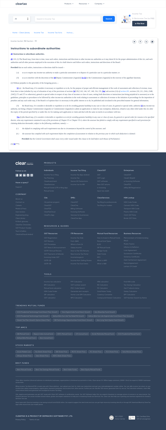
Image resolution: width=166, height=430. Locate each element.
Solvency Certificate (131, 257)
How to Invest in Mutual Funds (108, 238)
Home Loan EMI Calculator (81, 294)
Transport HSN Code (131, 208)
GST (98, 175)
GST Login (101, 178)
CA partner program (51, 202)
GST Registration (50, 238)
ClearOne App (76, 218)
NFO (98, 257)
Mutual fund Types (104, 241)
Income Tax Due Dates (79, 264)
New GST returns (103, 184)
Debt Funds (101, 254)
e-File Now (139, 23)
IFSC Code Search (78, 288)
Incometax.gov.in (77, 257)
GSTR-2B (47, 260)
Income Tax (75, 178)
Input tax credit (103, 191)
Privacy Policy (21, 419)
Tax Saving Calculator (132, 285)
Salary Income (76, 247)
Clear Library (20, 218)
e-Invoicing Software (132, 181)
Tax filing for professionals (107, 202)
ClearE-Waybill (129, 178)
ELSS (99, 244)
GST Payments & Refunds (54, 254)
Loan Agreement (130, 250)
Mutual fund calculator (52, 288)
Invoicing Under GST (51, 257)
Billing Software (77, 208)
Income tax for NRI (78, 184)
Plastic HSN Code (130, 212)
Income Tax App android (80, 175)
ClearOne (74, 205)
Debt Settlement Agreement (135, 260)
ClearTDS (127, 184)
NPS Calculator (76, 298)
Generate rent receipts (80, 291)
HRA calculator (102, 282)
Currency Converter (104, 294)
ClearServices (49, 184)
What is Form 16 (77, 244)
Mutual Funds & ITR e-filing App (56, 188)
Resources (84, 4)
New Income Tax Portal (79, 254)
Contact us (20, 202)
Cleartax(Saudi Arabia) (24, 234)
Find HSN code (129, 282)
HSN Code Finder (130, 202)
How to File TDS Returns (80, 251)
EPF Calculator (129, 294)
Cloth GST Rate (130, 215)
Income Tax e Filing (51, 175)
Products (69, 4)
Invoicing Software (78, 212)
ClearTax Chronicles (23, 225)
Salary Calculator (130, 291)
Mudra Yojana (129, 244)
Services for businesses (80, 215)
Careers (19, 205)
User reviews (20, 212)
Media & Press (21, 208)
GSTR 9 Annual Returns (53, 251)
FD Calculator (102, 288)
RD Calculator (102, 285)
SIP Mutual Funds (103, 247)
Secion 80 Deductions (79, 181)
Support (19, 187)
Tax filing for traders (104, 205)
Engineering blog (22, 215)
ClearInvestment (50, 181)
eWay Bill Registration (132, 188)
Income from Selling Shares (81, 260)
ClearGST (127, 175)
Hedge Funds (102, 251)
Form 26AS (75, 241)
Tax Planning (49, 178)
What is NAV (102, 264)
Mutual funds (49, 191)
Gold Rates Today (104, 291)
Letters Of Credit (130, 266)
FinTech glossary (22, 221)
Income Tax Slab (77, 238)
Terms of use (34, 419)
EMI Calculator (49, 285)
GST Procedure (50, 244)
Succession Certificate (132, 253)
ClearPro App (49, 215)
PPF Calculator (76, 282)
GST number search (78, 285)
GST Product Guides (23, 228)
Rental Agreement (131, 263)
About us (19, 199)
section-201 (124, 91)
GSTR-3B (47, 264)
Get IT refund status (131, 288)
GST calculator (49, 298)
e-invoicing (101, 188)
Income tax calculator (52, 282)
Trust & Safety (21, 231)
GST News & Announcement (55, 247)
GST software (102, 181)
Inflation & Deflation (131, 247)
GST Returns (49, 241)
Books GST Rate (130, 218)
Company (100, 4)
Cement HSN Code (131, 205)
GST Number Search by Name (135, 298)
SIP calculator (49, 294)
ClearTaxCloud (49, 212)
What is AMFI (102, 260)
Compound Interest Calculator (109, 298)
